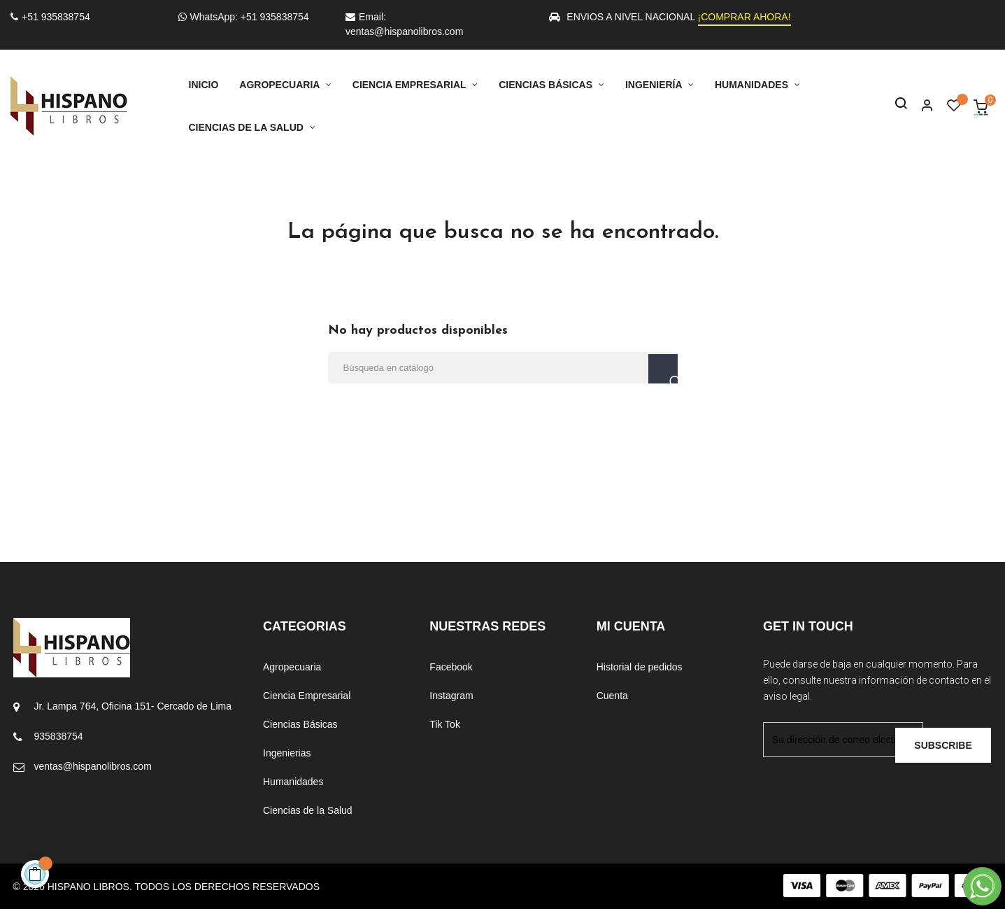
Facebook (450, 666)
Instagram (451, 695)
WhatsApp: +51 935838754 (243, 16)
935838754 (58, 736)
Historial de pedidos (640, 666)
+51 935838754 (50, 16)
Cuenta (612, 695)
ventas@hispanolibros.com (93, 766)
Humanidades (293, 781)
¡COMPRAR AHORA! (744, 16)
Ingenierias (287, 753)
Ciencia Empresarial (306, 695)
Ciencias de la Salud (307, 810)
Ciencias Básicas (300, 724)
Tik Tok (444, 724)
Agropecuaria (292, 666)
